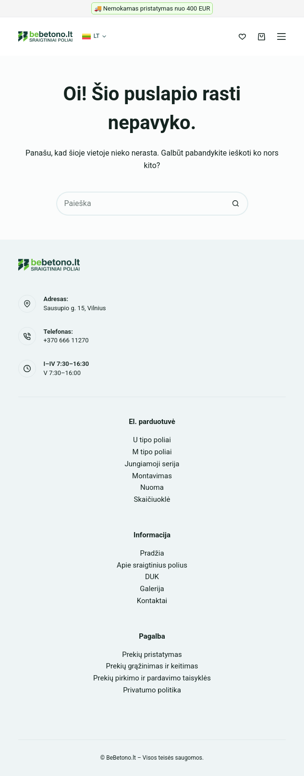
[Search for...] (140, 204)
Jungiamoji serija (152, 464)
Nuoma (152, 487)
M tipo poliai (151, 452)
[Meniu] (281, 36)
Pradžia (152, 553)
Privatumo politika (152, 690)
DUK (152, 576)
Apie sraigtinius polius (152, 565)
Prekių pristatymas (152, 654)
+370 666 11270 (65, 340)
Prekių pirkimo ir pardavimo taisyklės (152, 678)
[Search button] (236, 204)
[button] (94, 36)
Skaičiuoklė (152, 499)
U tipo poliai (152, 440)
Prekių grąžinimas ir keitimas (152, 666)
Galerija (152, 588)
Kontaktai (152, 600)
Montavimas (152, 476)
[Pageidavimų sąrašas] (242, 36)
